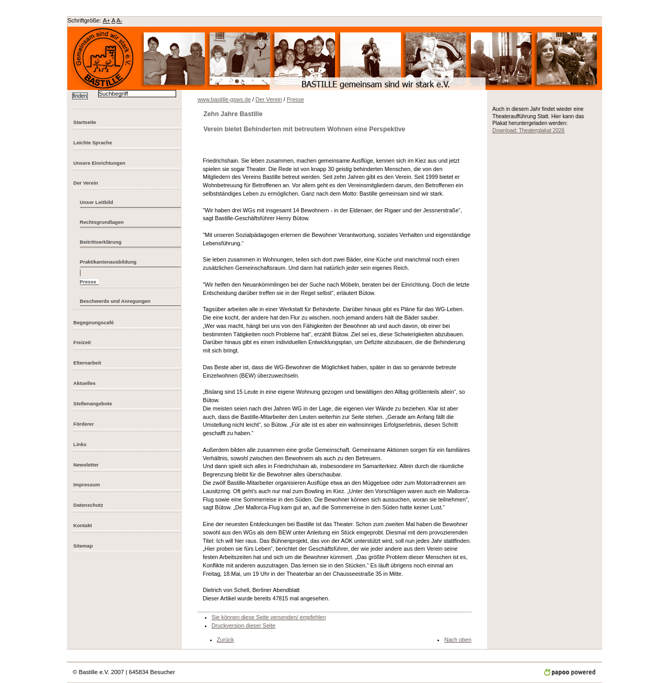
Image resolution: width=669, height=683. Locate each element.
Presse (295, 99)
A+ (106, 20)
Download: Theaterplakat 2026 (528, 130)
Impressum (86, 484)
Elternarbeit (87, 363)
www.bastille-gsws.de (224, 99)
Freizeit (82, 342)
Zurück (225, 639)
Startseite (84, 122)
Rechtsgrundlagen (102, 222)
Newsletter (85, 465)
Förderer (83, 424)
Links (79, 444)
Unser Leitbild (96, 202)
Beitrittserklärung (101, 242)
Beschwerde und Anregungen (115, 301)
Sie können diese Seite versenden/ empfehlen (269, 617)
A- (119, 20)
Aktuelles (84, 383)
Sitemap (83, 546)
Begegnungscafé (93, 322)
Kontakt (82, 525)
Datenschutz (88, 505)
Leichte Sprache (92, 142)
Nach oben (457, 639)
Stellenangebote (92, 403)
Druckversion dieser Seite (243, 625)
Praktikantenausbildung (108, 262)
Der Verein (85, 183)
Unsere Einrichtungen (99, 163)
